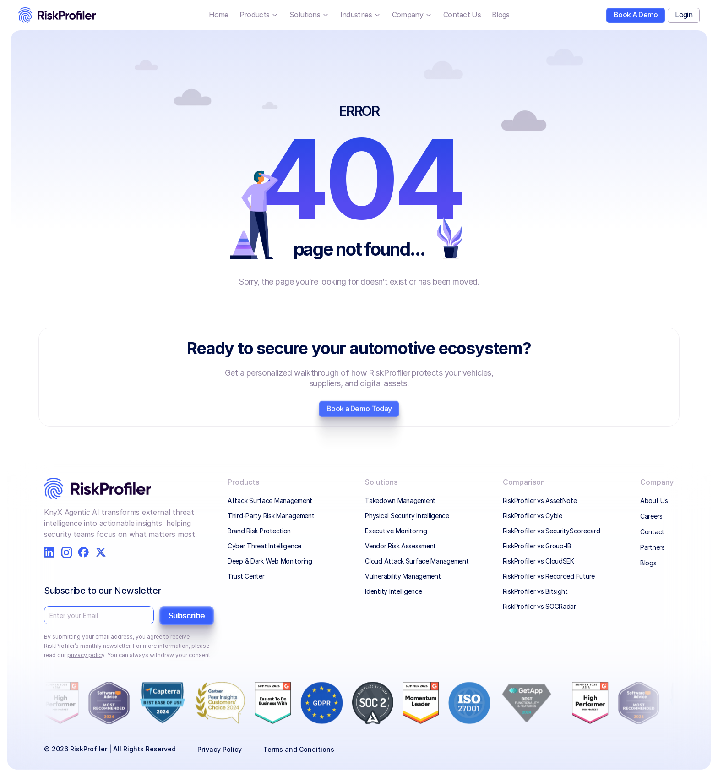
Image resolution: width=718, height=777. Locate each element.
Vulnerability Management (403, 576)
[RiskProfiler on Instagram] (66, 552)
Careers (651, 516)
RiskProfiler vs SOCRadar (539, 606)
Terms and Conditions (298, 749)
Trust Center (246, 576)
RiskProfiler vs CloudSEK (538, 561)
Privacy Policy (219, 749)
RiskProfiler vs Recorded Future (549, 576)
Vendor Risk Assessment (400, 546)
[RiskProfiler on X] (101, 552)
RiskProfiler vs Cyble (532, 516)
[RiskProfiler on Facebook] (83, 552)
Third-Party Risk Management (271, 516)
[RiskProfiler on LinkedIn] (49, 552)
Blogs (648, 563)
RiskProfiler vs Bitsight (535, 591)
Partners (652, 547)
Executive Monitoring (396, 531)
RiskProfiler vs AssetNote (540, 500)
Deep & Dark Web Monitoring (270, 561)
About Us (654, 500)
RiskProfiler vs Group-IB (537, 546)
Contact (652, 532)
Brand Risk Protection (259, 531)
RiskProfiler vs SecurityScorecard (551, 531)
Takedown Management (401, 500)
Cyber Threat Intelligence (264, 546)
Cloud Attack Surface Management (416, 561)
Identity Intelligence (393, 591)
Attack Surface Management (270, 500)
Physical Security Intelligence (407, 516)
